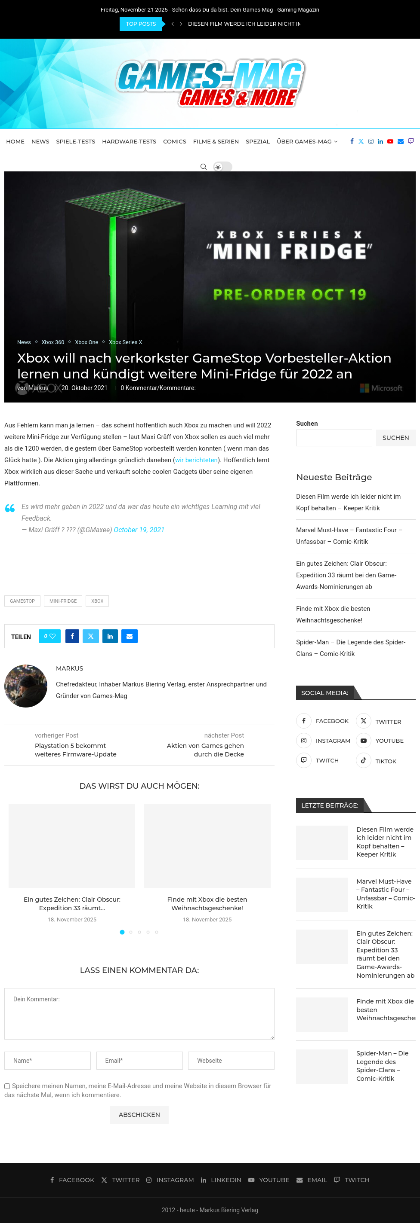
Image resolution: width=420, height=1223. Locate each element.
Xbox (97, 601)
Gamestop (22, 601)
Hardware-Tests (129, 141)
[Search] (203, 166)
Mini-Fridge (63, 601)
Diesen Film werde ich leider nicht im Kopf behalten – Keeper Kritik (385, 842)
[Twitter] (361, 141)
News (40, 141)
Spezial (258, 141)
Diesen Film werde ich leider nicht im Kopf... (255, 24)
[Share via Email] (129, 636)
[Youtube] (390, 141)
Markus (38, 387)
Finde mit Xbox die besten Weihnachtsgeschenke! (386, 1009)
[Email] (401, 141)
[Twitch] (411, 141)
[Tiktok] (384, 760)
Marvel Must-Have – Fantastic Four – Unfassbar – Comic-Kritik (385, 894)
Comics (174, 141)
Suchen (307, 423)
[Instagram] (371, 141)
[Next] (181, 24)
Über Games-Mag (304, 141)
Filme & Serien (216, 141)
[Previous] (172, 24)
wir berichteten (196, 460)
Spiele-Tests (76, 141)
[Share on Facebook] (72, 636)
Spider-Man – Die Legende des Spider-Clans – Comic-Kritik (382, 1066)
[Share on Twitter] (91, 636)
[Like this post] (52, 636)
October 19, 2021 (139, 530)
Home (15, 141)
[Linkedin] (380, 141)
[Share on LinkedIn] (110, 636)
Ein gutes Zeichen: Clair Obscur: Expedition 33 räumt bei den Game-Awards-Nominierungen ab (346, 575)
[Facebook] (352, 141)
